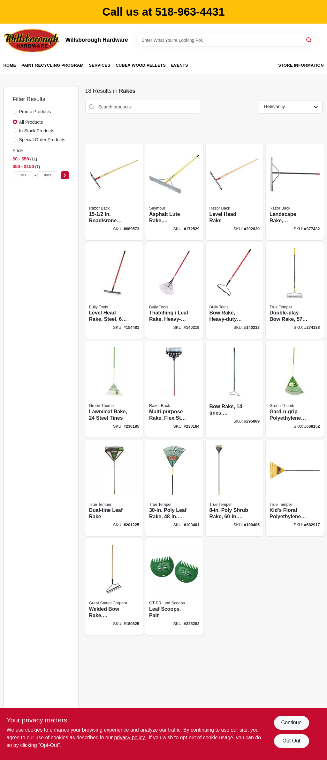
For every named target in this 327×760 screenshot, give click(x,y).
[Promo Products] (15, 111)
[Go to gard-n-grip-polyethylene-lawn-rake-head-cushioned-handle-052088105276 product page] (295, 389)
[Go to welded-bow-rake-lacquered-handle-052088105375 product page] (114, 586)
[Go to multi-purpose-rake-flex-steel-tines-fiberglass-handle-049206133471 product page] (174, 389)
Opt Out (291, 740)
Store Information (300, 65)
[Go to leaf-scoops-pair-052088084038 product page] (174, 586)
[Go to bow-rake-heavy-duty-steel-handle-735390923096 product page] (235, 290)
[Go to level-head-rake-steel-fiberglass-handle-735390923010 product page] (114, 290)
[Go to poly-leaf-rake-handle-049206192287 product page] (174, 488)
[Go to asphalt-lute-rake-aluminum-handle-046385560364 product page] (174, 192)
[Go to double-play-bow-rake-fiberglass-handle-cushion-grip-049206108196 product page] (295, 290)
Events (179, 65)
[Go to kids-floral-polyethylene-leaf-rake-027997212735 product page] (295, 488)
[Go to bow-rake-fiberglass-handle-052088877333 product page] (235, 389)
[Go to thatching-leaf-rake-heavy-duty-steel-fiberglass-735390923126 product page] (174, 290)
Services (99, 65)
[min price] (23, 175)
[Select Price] (65, 175)
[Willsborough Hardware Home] (32, 40)
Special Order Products (42, 139)
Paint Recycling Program (52, 65)
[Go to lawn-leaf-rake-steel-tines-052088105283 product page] (114, 389)
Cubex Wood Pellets (141, 65)
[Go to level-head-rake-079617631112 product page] (235, 192)
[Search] (309, 39)
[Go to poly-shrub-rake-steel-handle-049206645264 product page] (235, 488)
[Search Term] (225, 40)
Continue (291, 722)
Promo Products (35, 111)
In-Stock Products (37, 130)
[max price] (47, 175)
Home (10, 65)
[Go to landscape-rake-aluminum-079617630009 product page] (295, 192)
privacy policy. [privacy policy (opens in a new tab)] (130, 737)
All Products (31, 122)
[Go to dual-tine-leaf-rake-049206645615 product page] (114, 488)
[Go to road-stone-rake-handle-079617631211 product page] (114, 192)
